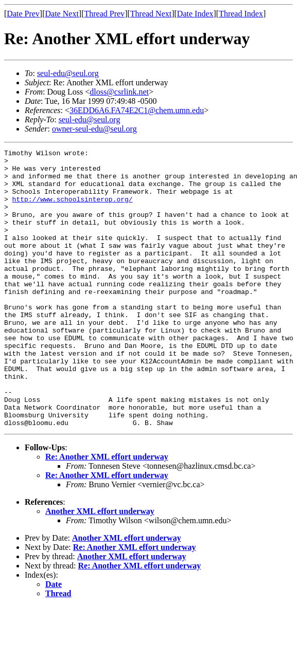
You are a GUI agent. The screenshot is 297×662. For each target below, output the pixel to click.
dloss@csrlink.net (119, 91)
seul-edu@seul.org (68, 73)
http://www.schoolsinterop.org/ (72, 209)
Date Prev (23, 13)
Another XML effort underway (99, 566)
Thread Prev (104, 13)
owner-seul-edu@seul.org (94, 128)
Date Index (195, 13)
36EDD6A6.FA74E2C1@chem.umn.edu (136, 110)
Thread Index (241, 13)
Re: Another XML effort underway (106, 512)
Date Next (62, 13)
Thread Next (150, 13)
